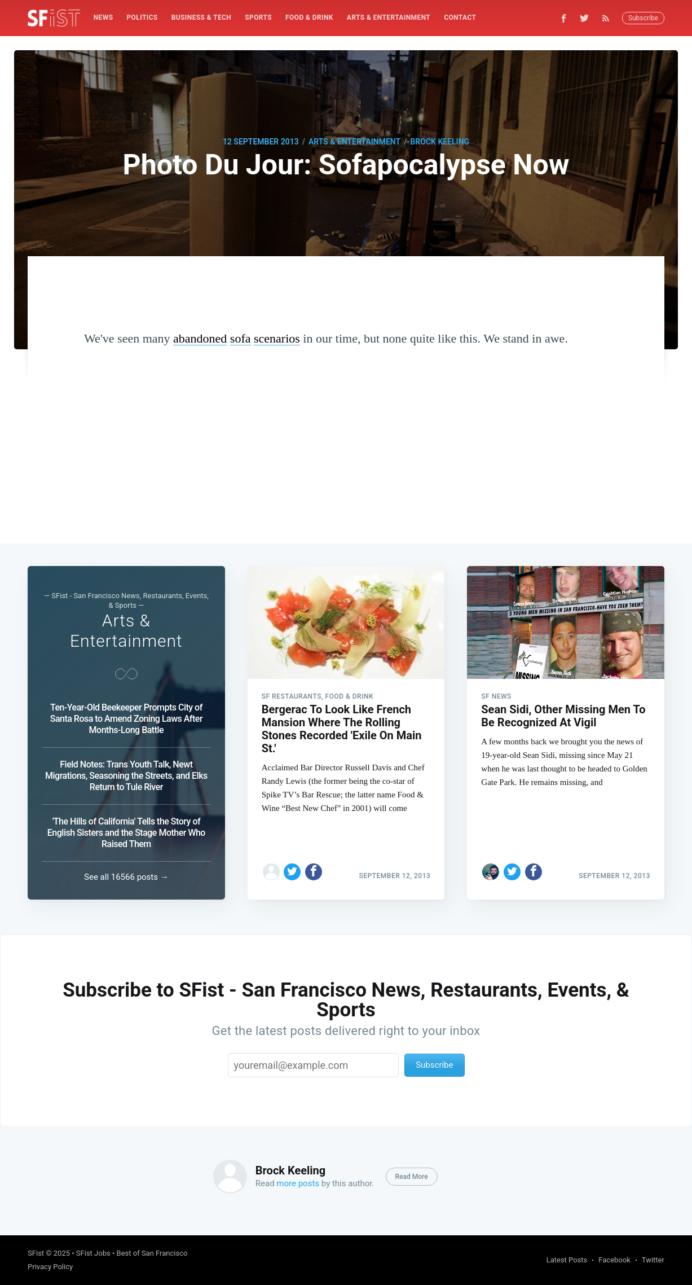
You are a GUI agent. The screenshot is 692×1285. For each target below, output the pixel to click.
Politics (141, 17)
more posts (297, 1183)
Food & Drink (309, 17)
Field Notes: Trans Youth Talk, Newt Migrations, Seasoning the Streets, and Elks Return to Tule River (126, 775)
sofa (240, 338)
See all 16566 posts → (126, 877)
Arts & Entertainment (388, 17)
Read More (411, 1177)
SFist (36, 1253)
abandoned (200, 338)
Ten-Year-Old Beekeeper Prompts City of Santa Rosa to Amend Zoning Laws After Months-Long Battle (126, 718)
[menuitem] (103, 18)
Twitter (653, 1260)
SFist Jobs (93, 1253)
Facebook (614, 1260)
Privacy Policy (50, 1266)
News (103, 17)
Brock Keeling (439, 141)
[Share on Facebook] (313, 871)
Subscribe (643, 18)
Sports (258, 17)
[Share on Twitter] (292, 871)
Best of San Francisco (152, 1253)
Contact (460, 17)
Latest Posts (567, 1260)
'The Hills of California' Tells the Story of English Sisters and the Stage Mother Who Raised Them (126, 832)
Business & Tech (201, 17)
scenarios (277, 338)
